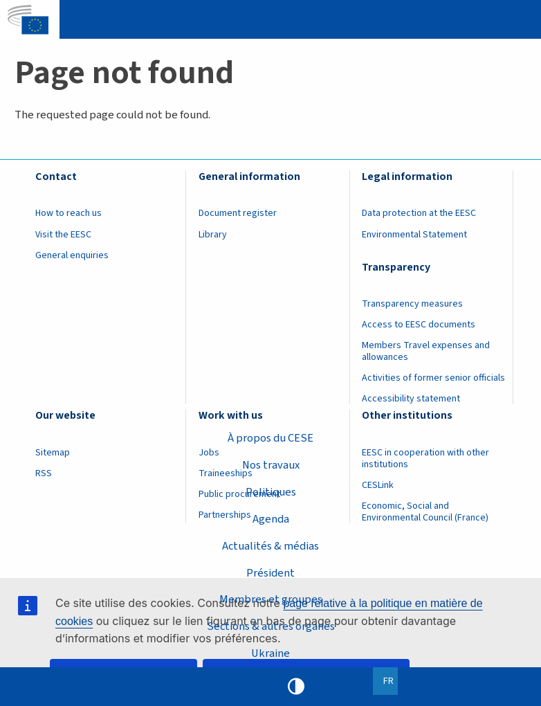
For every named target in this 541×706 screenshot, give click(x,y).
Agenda (271, 519)
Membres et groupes (270, 599)
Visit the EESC (63, 235)
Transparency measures (412, 304)
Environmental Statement (414, 235)
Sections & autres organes (271, 626)
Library (213, 235)
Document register (238, 213)
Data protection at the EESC (419, 213)
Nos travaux (271, 465)
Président (270, 573)
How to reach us (68, 213)
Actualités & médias (270, 546)
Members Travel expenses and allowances (426, 351)
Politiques (271, 492)
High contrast (296, 686)
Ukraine (270, 653)
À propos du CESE (270, 438)
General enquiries (72, 255)
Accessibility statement (411, 399)
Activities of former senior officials (433, 378)
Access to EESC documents (418, 325)
